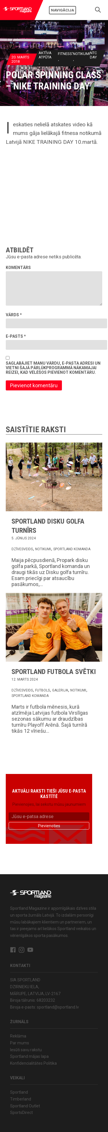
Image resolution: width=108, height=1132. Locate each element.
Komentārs (18, 267)
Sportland (19, 1092)
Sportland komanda (71, 549)
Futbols (42, 690)
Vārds (14, 315)
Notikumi (81, 54)
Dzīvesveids (22, 549)
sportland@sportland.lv (58, 1007)
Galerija (60, 690)
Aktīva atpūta (44, 55)
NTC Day (93, 55)
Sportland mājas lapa (29, 1056)
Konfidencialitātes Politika (33, 1063)
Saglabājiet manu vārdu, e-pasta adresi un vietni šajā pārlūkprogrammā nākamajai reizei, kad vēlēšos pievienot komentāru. (53, 368)
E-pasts (16, 336)
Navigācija (62, 10)
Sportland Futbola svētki (54, 672)
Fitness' (65, 54)
